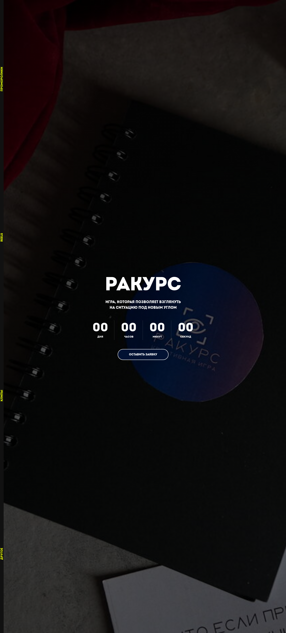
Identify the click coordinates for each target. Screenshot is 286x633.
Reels (2, 237)
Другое (2, 554)
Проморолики (2, 79)
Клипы (2, 395)
